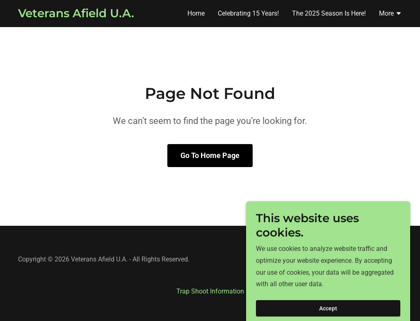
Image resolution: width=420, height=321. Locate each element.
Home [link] (196, 13)
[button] (390, 14)
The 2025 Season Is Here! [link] (329, 13)
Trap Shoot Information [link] (210, 291)
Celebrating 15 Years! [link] (248, 13)
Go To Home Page (210, 155)
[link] (76, 15)
